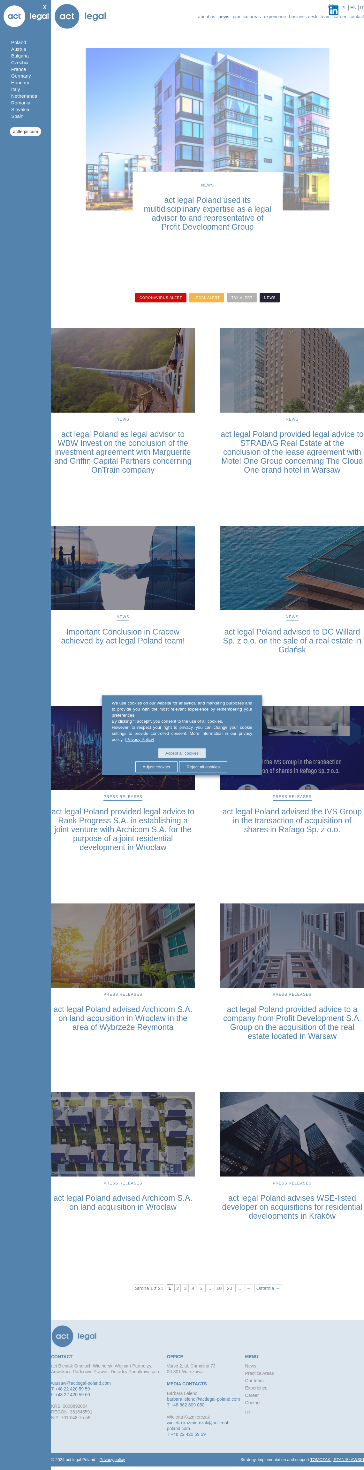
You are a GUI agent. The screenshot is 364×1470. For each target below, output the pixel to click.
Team (325, 16)
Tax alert (243, 298)
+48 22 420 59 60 (72, 1394)
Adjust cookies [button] (155, 766)
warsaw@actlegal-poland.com (81, 1382)
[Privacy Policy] (139, 739)
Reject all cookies (204, 766)
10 (219, 1288)
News (224, 16)
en (353, 7)
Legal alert (206, 298)
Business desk (303, 16)
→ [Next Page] (248, 1288)
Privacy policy (112, 1459)
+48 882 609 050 (188, 1404)
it (362, 7)
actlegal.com (25, 131)
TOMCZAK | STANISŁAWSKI (337, 1459)
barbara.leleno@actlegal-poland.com (203, 1398)
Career (340, 16)
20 (229, 1288)
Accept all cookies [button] (182, 753)
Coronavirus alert (158, 298)
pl (344, 7)
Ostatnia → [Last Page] (268, 1288)
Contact (357, 16)
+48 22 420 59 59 (72, 1388)
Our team (254, 1380)
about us (206, 16)
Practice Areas (247, 16)
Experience (275, 16)
